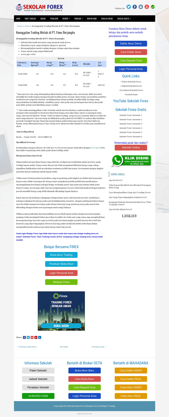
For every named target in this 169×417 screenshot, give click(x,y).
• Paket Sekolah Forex (131, 82)
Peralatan (54, 18)
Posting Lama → (99, 347)
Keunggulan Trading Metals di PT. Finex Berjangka (45, 32)
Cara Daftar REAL (130, 379)
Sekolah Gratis (125, 17)
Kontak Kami (92, 18)
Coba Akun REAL (130, 395)
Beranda (64, 347)
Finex (27, 26)
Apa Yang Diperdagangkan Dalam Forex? (128, 197)
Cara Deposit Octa (131, 60)
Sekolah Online (107, 18)
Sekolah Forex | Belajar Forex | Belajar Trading (93, 406)
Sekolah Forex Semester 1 (131, 115)
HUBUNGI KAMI (38, 395)
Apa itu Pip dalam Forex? (120, 209)
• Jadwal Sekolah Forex (131, 86)
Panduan (79, 17)
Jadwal (43, 18)
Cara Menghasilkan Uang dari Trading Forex (130, 192)
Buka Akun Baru (84, 370)
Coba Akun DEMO (131, 387)
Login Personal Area (61, 273)
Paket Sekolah (30, 18)
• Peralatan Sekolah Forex (131, 90)
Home (18, 18)
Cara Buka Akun (84, 379)
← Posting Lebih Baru (26, 347)
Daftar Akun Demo (131, 43)
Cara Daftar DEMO (131, 370)
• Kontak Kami (131, 94)
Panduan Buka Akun (61, 263)
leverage (95, 148)
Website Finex (61, 282)
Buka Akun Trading (61, 254)
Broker (67, 17)
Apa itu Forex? (116, 180)
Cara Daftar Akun (131, 52)
